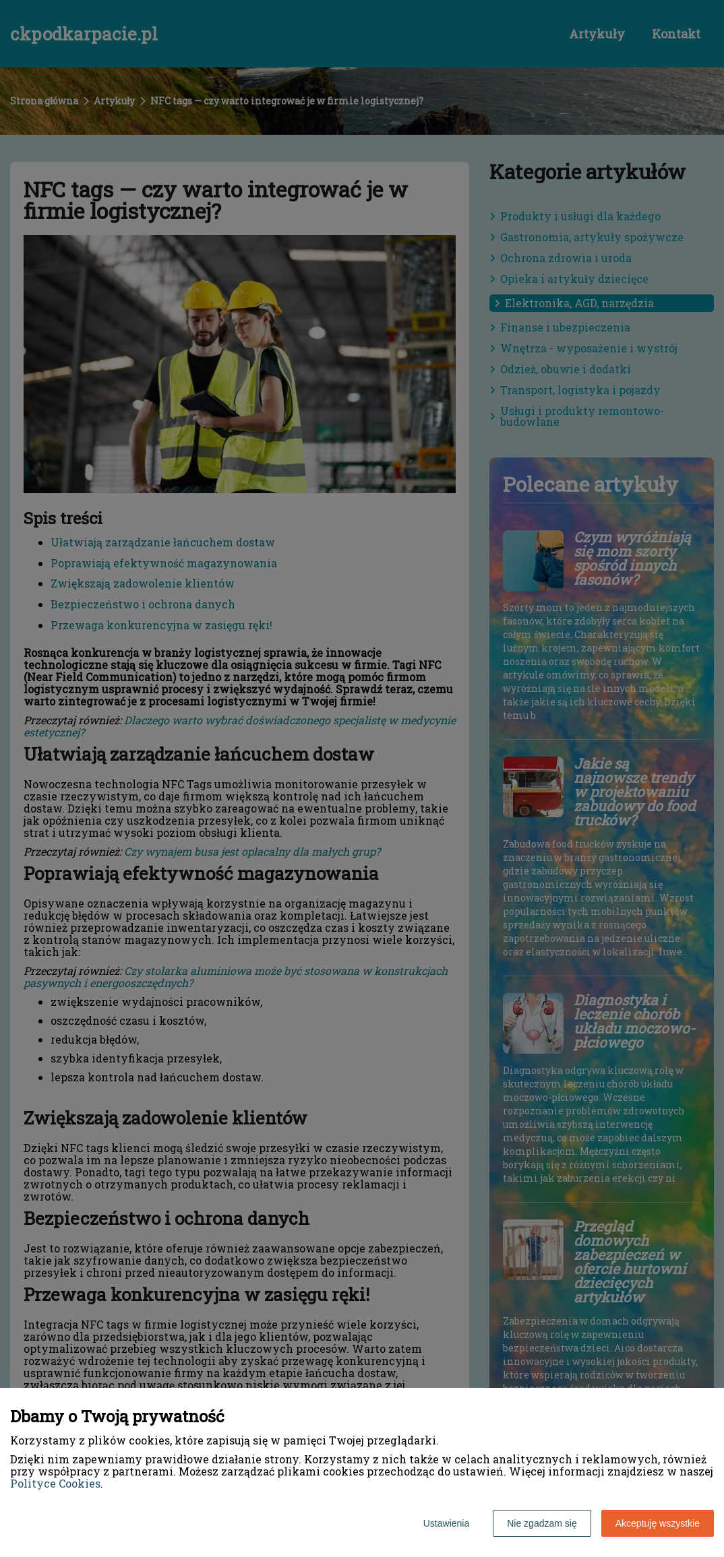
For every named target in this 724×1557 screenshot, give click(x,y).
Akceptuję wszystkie (657, 1523)
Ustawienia (446, 1523)
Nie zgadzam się (542, 1523)
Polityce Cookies (55, 1483)
